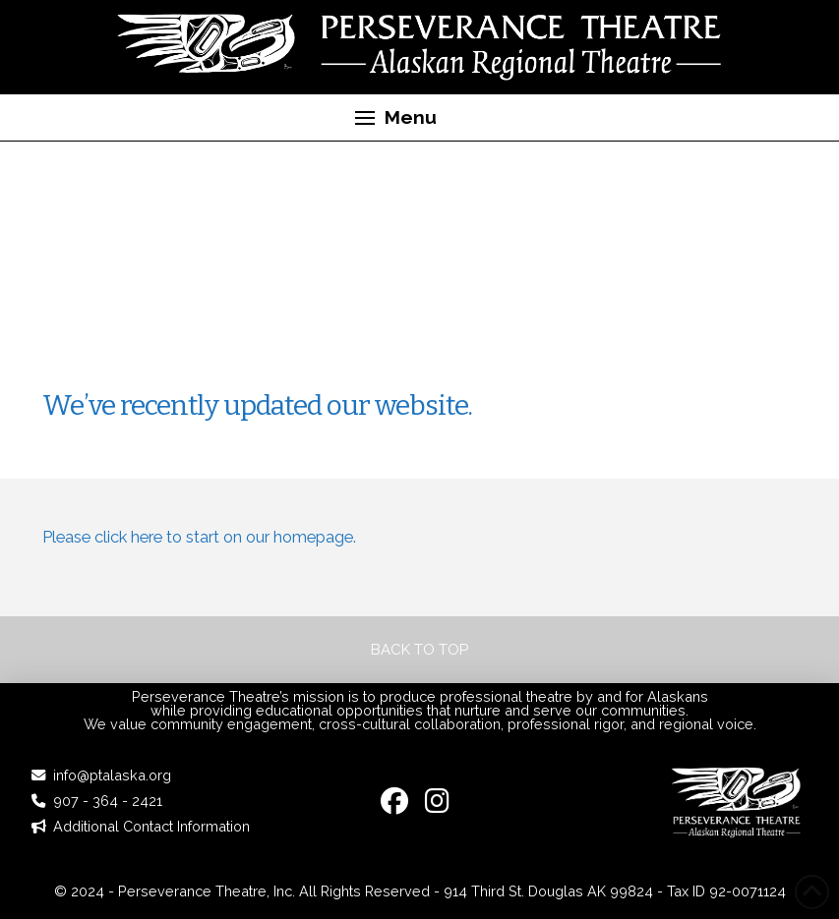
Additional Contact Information (151, 826)
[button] (396, 118)
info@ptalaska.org (112, 775)
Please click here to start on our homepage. (199, 536)
